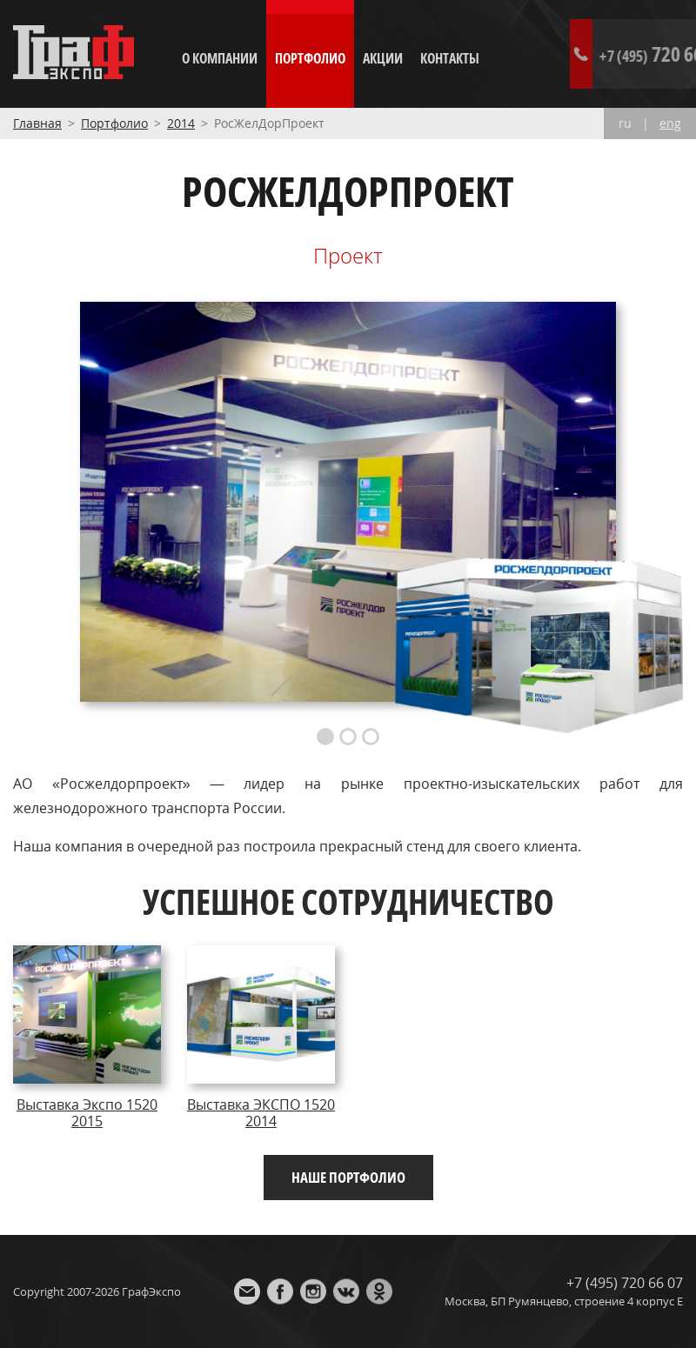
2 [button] (348, 736)
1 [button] (325, 736)
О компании (220, 58)
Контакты (449, 58)
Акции (383, 58)
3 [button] (370, 736)
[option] (348, 502)
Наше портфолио (348, 1177)
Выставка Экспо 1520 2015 (87, 1112)
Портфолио (310, 58)
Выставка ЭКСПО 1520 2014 (261, 1112)
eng (670, 123)
